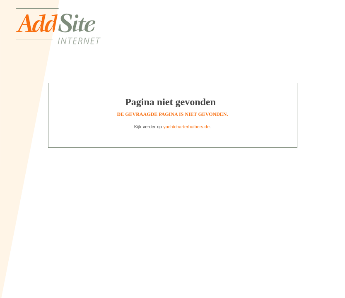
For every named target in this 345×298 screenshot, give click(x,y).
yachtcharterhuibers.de (186, 126)
